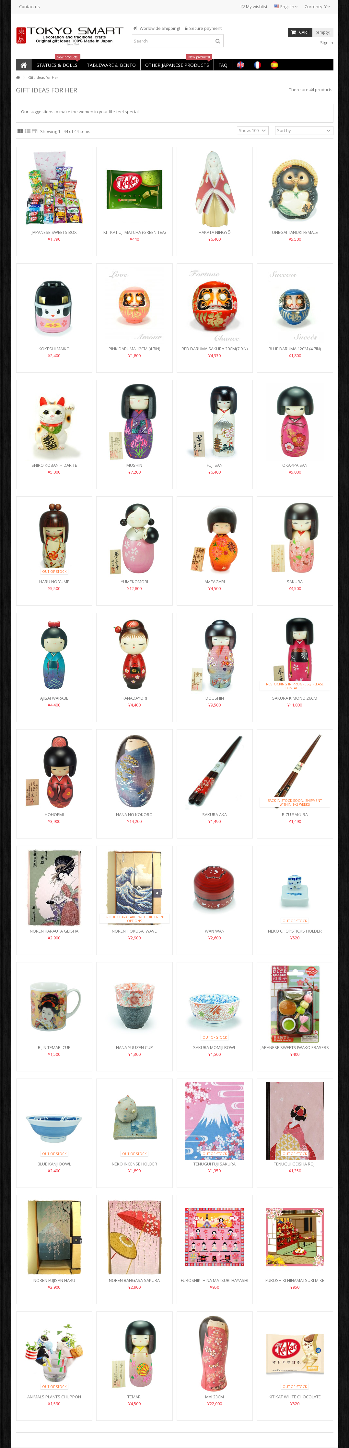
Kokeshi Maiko (54, 349)
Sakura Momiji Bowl (214, 1047)
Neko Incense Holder (134, 1164)
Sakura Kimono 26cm (294, 698)
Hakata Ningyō (215, 232)
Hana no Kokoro (134, 814)
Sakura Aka (214, 814)
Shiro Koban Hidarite (54, 465)
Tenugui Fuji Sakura (214, 1164)
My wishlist (254, 6)
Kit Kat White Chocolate (295, 1397)
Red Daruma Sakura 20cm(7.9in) (214, 349)
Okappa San (295, 465)
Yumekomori (134, 582)
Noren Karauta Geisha (54, 931)
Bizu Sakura (295, 814)
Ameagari (214, 582)
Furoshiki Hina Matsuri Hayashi (214, 1280)
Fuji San (215, 465)
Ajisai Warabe (54, 698)
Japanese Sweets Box (54, 232)
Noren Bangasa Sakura (134, 1280)
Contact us (29, 6)
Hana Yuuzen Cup (134, 1047)
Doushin (214, 698)
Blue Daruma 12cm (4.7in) (295, 349)
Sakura (295, 582)
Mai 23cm (214, 1397)
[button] (57, 64)
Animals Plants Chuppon (54, 1397)
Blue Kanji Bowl (54, 1164)
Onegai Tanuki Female (295, 232)
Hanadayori (134, 698)
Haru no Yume (54, 582)
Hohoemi (54, 814)
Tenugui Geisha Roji (295, 1164)
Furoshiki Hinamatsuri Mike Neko (294, 1283)
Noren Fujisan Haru (54, 1280)
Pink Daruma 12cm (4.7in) (134, 349)
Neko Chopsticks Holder (295, 931)
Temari (134, 1397)
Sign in (326, 42)
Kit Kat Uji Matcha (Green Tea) (134, 232)
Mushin (134, 465)
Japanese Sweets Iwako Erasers (295, 1047)
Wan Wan (215, 931)
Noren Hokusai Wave (134, 931)
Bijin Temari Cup (54, 1047)
